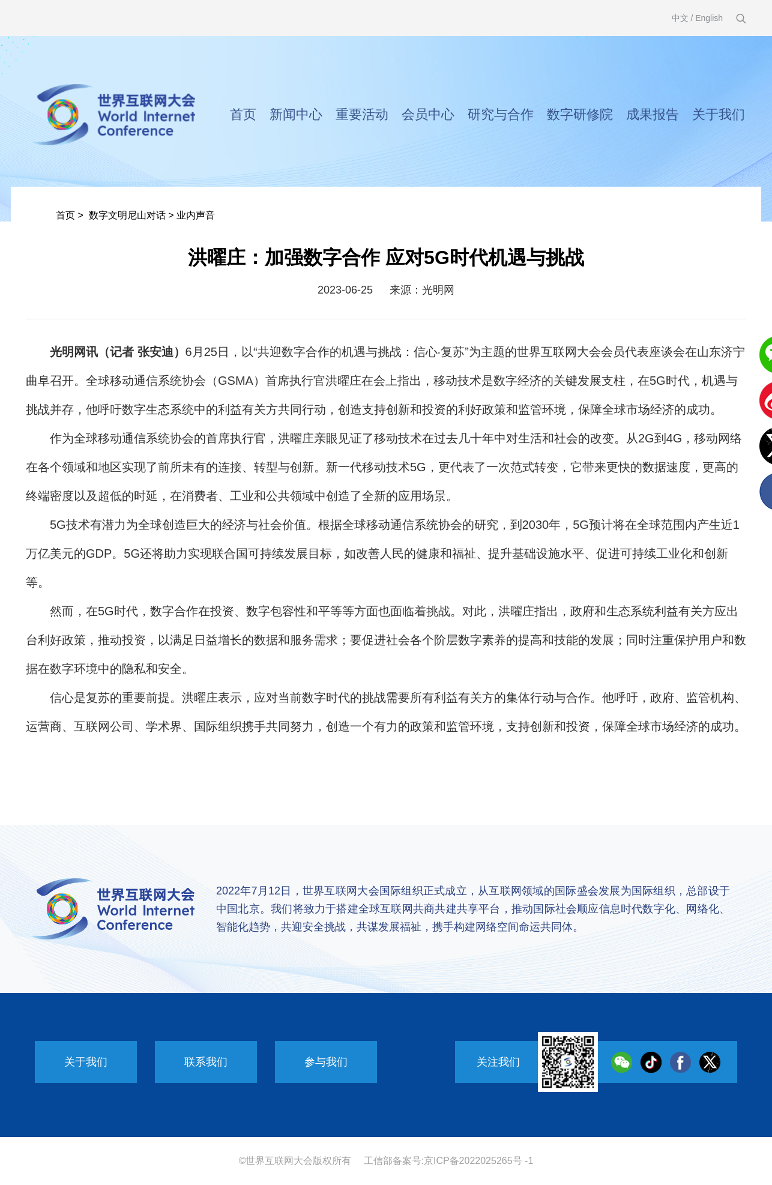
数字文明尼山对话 (127, 215)
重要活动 (362, 114)
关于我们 (718, 114)
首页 (243, 114)
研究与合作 (501, 114)
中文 (680, 18)
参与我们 (326, 1062)
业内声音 (195, 215)
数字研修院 (580, 114)
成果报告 (652, 114)
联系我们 (206, 1062)
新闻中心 (296, 114)
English (709, 18)
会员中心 (428, 114)
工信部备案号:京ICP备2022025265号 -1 (449, 1161)
